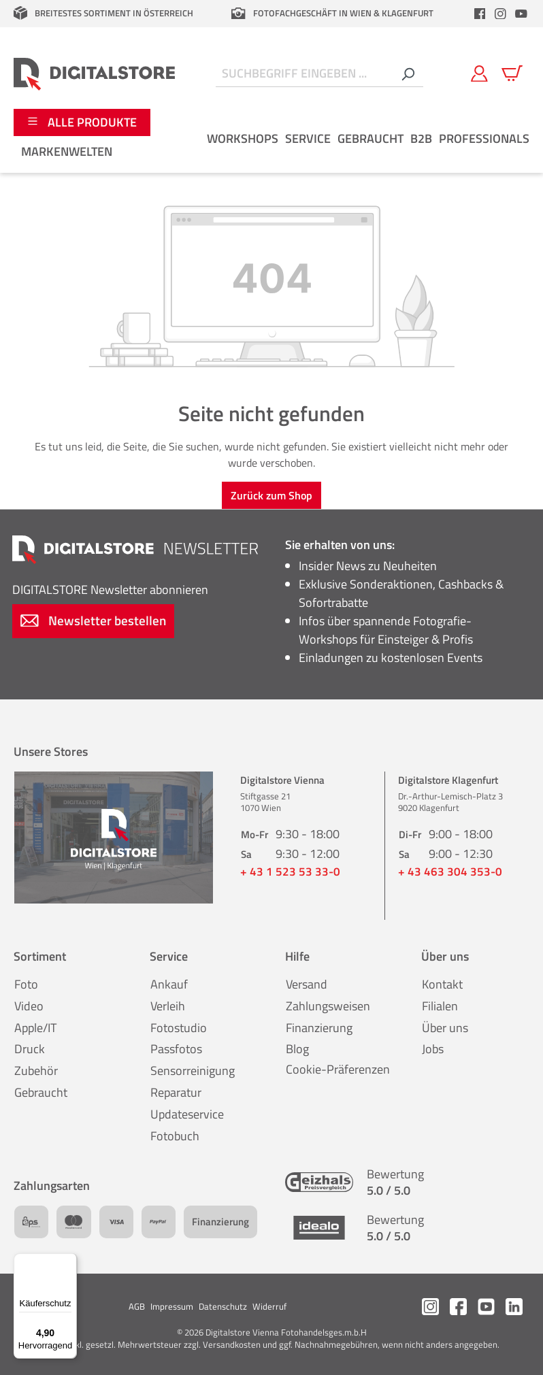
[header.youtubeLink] (521, 13)
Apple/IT (35, 1027)
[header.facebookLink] (480, 13)
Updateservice (187, 1114)
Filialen (440, 1006)
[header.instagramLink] (501, 13)
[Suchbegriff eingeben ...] (304, 74)
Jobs (433, 1049)
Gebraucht (40, 1092)
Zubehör (36, 1070)
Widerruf (269, 1306)
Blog (297, 1049)
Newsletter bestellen (93, 620)
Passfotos (176, 1049)
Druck (29, 1049)
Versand (306, 984)
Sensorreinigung (192, 1070)
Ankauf (169, 984)
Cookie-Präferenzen (338, 1069)
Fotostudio (178, 1027)
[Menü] (69, 1261)
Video (29, 1006)
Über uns (445, 1027)
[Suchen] (407, 74)
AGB (137, 1306)
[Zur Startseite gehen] (94, 73)
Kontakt (442, 984)
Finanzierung (319, 1027)
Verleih (167, 1006)
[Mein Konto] (479, 73)
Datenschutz (223, 1306)
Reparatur (175, 1092)
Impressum (171, 1306)
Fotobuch (174, 1136)
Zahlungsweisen (328, 1006)
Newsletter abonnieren (110, 589)
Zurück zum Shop (271, 495)
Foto (26, 984)
